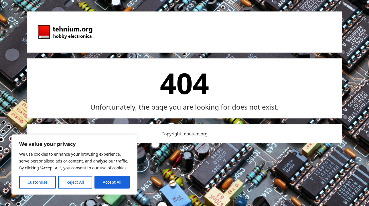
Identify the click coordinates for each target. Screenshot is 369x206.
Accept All (112, 182)
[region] (74, 164)
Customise (37, 182)
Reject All (75, 182)
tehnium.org (195, 133)
